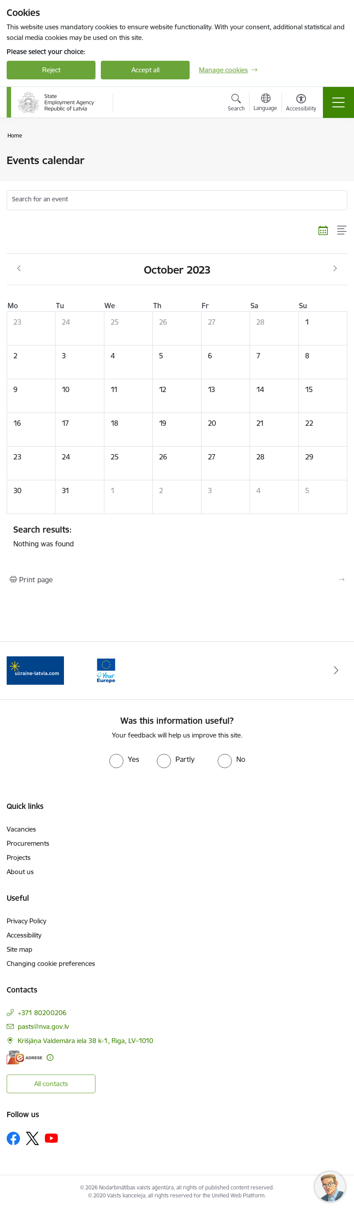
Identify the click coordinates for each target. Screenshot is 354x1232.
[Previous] (18, 671)
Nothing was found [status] (177, 536)
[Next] (336, 671)
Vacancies (21, 829)
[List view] (342, 230)
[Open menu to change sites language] (265, 103)
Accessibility (24, 935)
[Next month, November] (335, 268)
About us (20, 871)
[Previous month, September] (18, 268)
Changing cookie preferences (51, 963)
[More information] (50, 1057)
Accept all (145, 70)
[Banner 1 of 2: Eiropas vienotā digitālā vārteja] (35, 670)
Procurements (28, 843)
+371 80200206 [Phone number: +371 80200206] (42, 1012)
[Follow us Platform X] (32, 1138)
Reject (51, 70)
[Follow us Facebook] (13, 1138)
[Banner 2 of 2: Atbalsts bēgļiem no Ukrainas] (106, 670)
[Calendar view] (323, 230)
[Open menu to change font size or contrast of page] (301, 103)
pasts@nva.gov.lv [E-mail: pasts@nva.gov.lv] (43, 1026)
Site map (19, 949)
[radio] (124, 759)
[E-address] (24, 1057)
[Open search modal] (236, 103)
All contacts (51, 1083)
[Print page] (177, 579)
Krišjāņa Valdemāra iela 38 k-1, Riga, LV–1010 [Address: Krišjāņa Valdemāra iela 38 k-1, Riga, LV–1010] (85, 1040)
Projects (19, 857)
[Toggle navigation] (338, 102)
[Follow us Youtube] (51, 1138)
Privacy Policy (26, 921)
